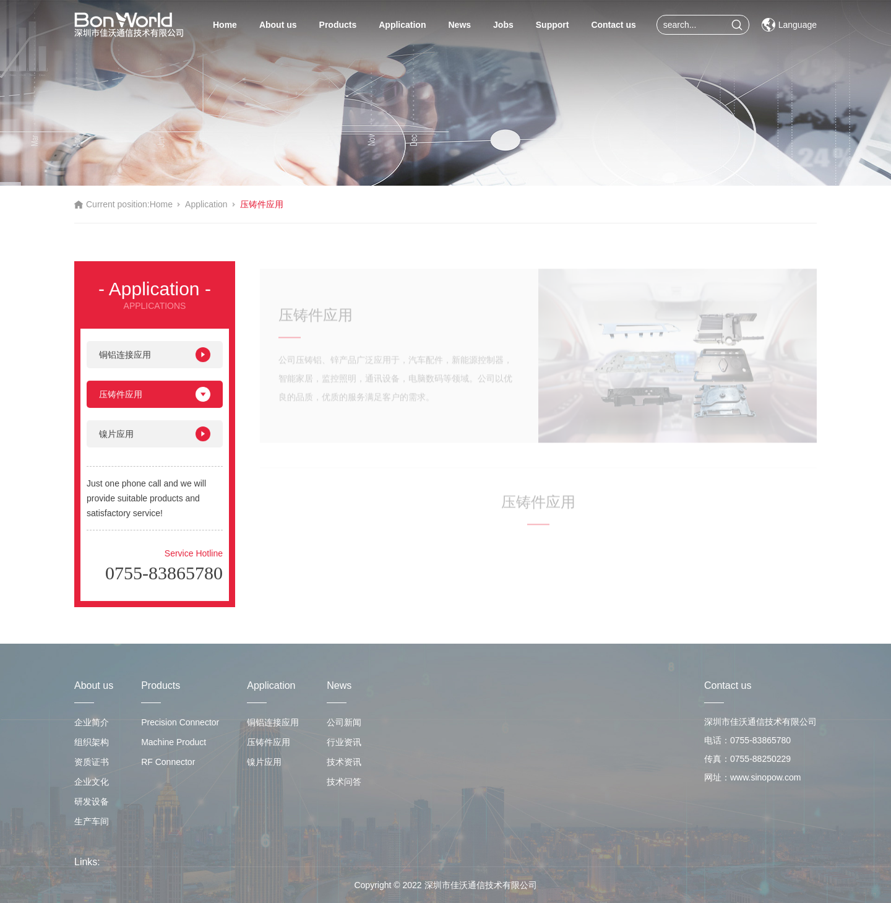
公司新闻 (344, 722)
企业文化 (91, 782)
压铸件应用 (261, 204)
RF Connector (168, 762)
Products (338, 25)
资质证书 (91, 762)
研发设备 (91, 801)
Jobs (503, 25)
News (459, 25)
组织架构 (91, 742)
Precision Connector (180, 722)
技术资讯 (344, 762)
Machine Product (173, 742)
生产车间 (91, 821)
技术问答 (344, 782)
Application (402, 25)
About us (278, 25)
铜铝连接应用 (154, 361)
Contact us (613, 25)
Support (552, 25)
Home (225, 25)
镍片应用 (154, 440)
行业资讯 (344, 742)
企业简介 (91, 722)
